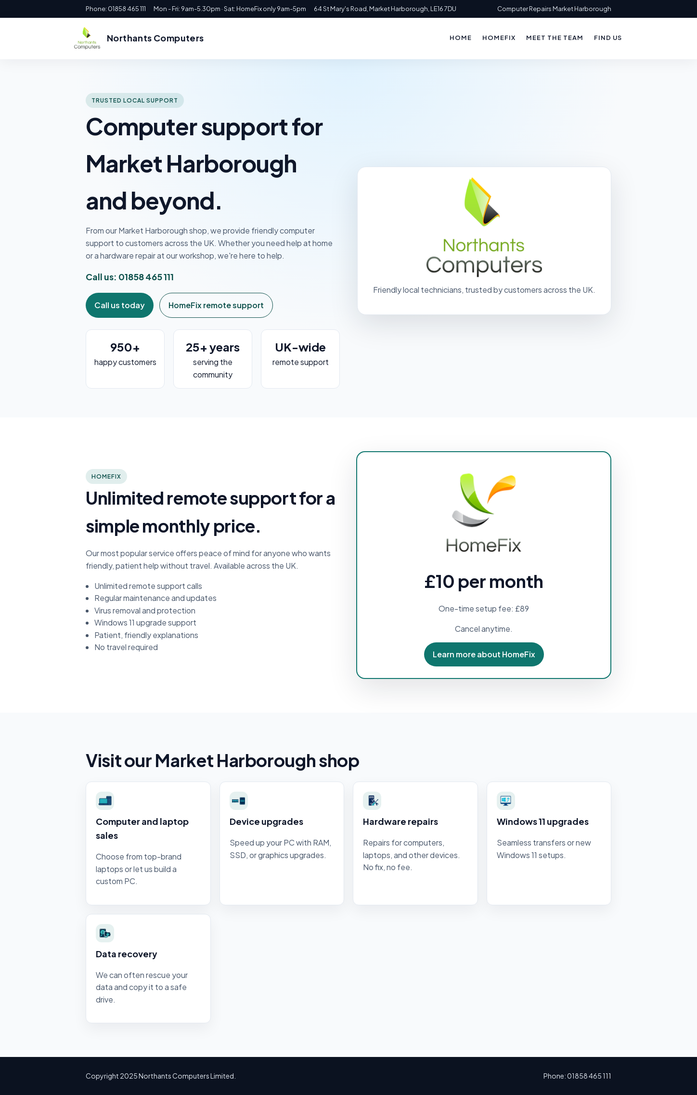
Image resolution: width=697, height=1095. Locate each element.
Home (461, 37)
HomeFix (499, 37)
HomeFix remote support (216, 305)
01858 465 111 (146, 276)
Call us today (119, 305)
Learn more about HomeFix (484, 654)
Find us (608, 37)
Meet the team (554, 37)
